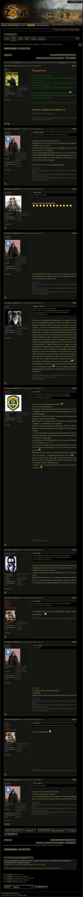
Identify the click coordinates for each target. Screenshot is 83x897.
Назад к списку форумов (11, 44)
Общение (36, 44)
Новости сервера (33, 38)
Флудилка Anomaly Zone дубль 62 (51, 845)
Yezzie (56, 118)
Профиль (7, 99)
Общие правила (20, 38)
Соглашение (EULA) (8, 895)
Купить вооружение (41, 38)
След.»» (61, 58)
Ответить (8, 55)
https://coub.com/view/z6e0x (43, 203)
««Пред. (39, 58)
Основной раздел (26, 44)
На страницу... (71, 58)
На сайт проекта (6, 38)
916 (55, 58)
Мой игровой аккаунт (13, 38)
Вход (75, 2)
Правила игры (22, 895)
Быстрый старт (27, 38)
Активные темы (24, 48)
